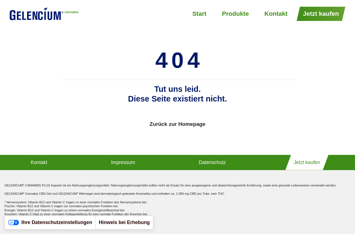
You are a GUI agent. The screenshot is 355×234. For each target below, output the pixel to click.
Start (199, 13)
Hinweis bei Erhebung (124, 222)
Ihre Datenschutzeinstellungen (50, 222)
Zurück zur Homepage (177, 124)
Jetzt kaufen (321, 13)
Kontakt (275, 13)
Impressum (123, 162)
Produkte (235, 13)
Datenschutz (212, 162)
